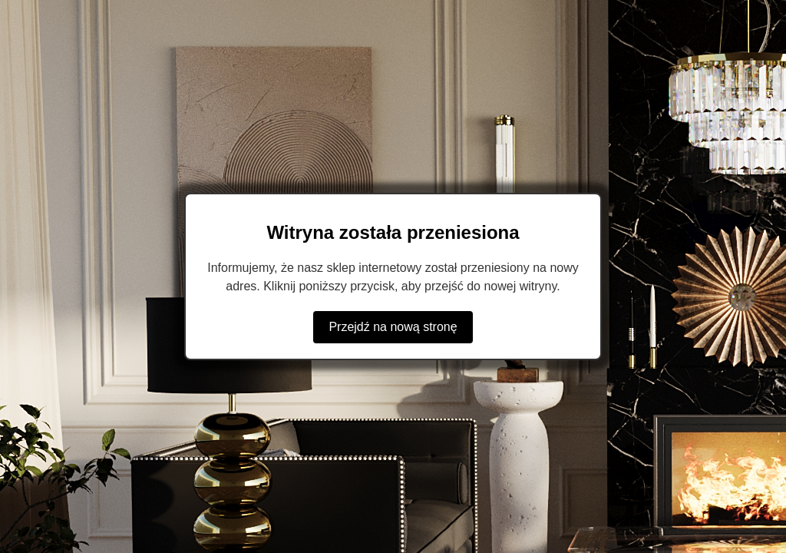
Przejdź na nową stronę (393, 326)
